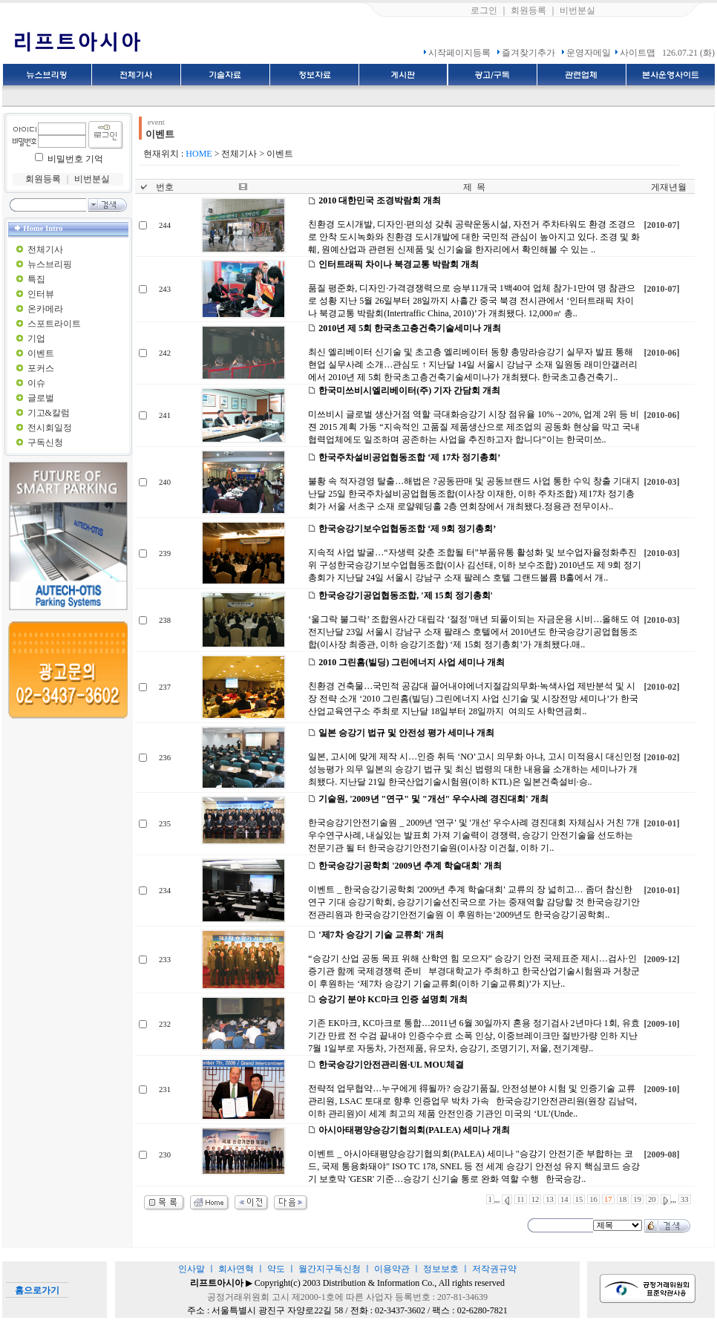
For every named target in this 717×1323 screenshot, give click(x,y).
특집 (36, 279)
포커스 (40, 368)
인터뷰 (40, 294)
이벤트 (40, 353)
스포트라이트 (54, 323)
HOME (199, 153)
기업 (36, 338)
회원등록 (528, 10)
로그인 (484, 10)
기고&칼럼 (48, 413)
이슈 (36, 383)
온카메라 (45, 309)
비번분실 (577, 10)
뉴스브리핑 (49, 264)
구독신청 (45, 442)
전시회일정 (49, 427)
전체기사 (45, 249)
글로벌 (40, 398)
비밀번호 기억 (75, 159)
